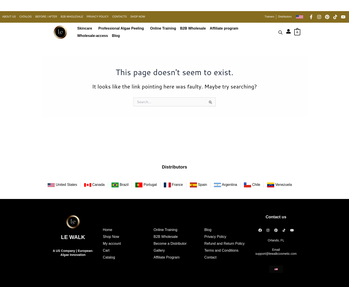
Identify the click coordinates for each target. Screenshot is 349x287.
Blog (116, 36)
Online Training (163, 28)
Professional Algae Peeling (121, 28)
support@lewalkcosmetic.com (275, 253)
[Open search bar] (280, 32)
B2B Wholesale (193, 28)
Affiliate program (224, 28)
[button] (85, 28)
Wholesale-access (92, 36)
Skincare (84, 28)
